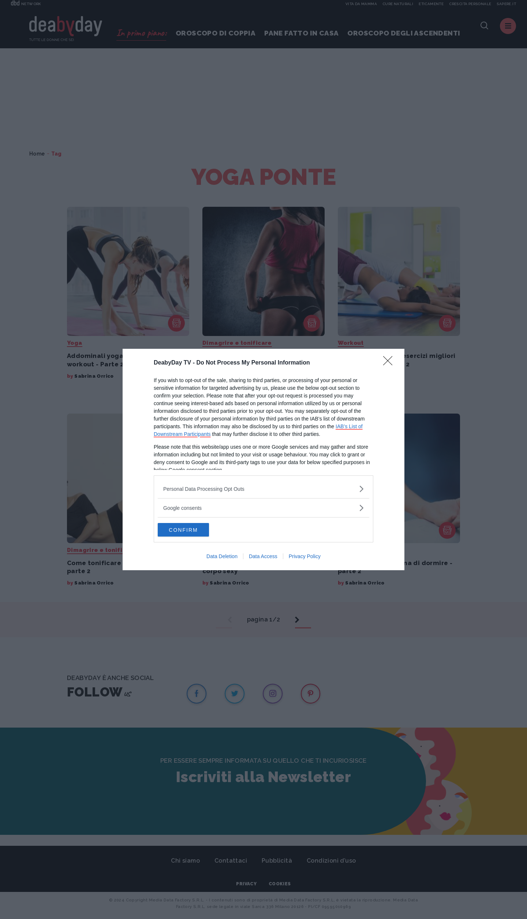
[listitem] (263, 488)
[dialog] (263, 459)
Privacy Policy (305, 557)
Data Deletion (222, 557)
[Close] (390, 363)
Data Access (263, 557)
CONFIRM (192, 530)
